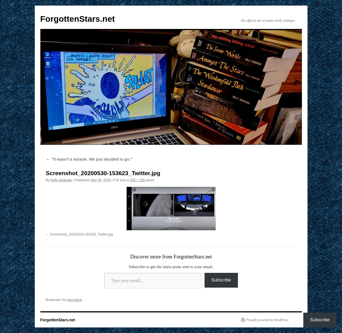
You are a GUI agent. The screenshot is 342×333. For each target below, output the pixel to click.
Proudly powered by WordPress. (267, 320)
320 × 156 (137, 180)
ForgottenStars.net (77, 18)
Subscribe (221, 280)
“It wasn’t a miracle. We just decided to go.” (89, 159)
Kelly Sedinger (61, 180)
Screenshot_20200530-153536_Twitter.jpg (81, 234)
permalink (74, 300)
